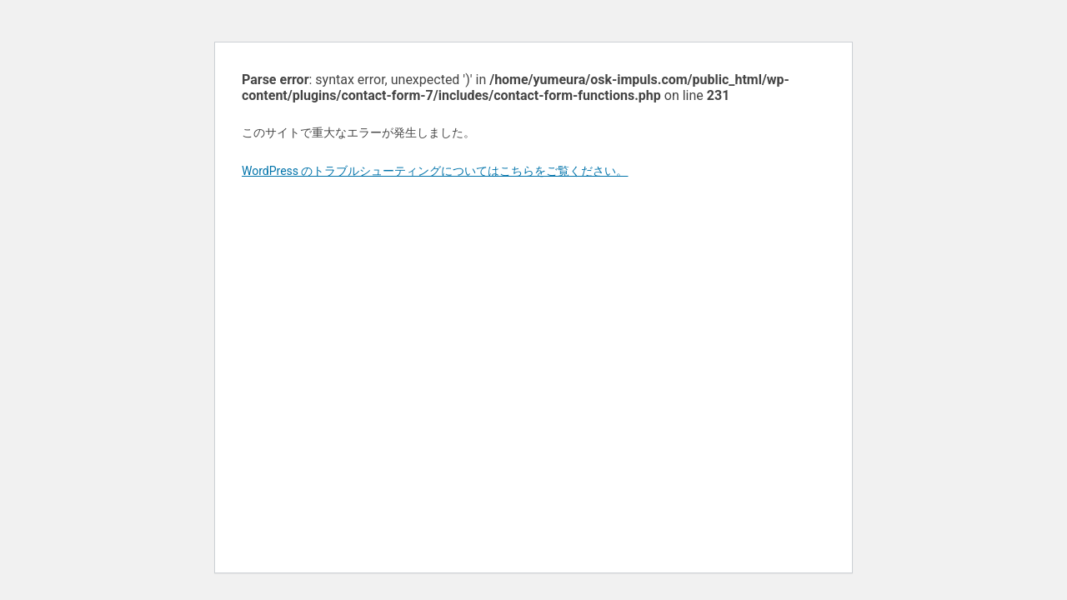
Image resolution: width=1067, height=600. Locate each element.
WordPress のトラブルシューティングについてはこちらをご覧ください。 (435, 171)
